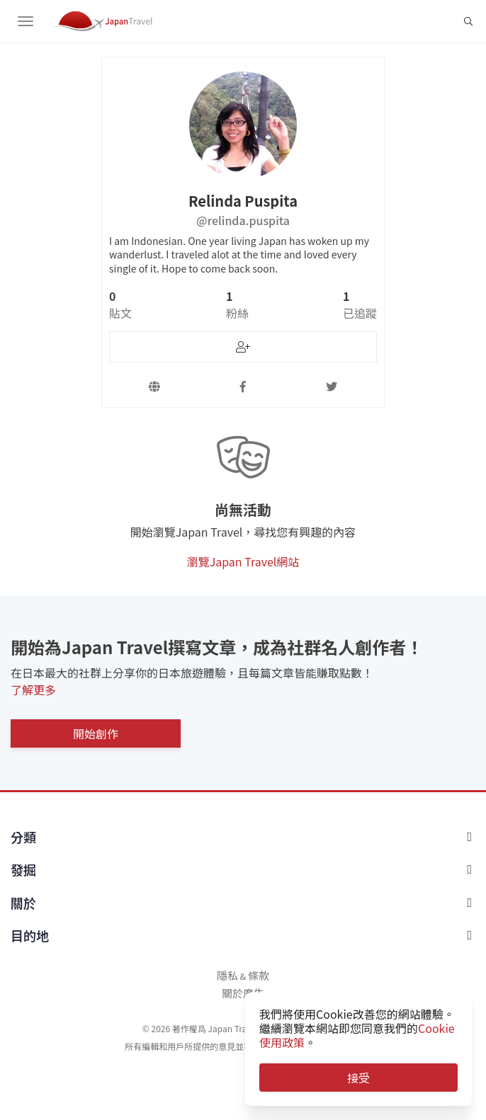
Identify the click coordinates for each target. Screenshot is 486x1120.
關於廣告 (243, 992)
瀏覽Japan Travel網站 (243, 561)
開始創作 (95, 733)
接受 (358, 1077)
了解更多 (33, 689)
